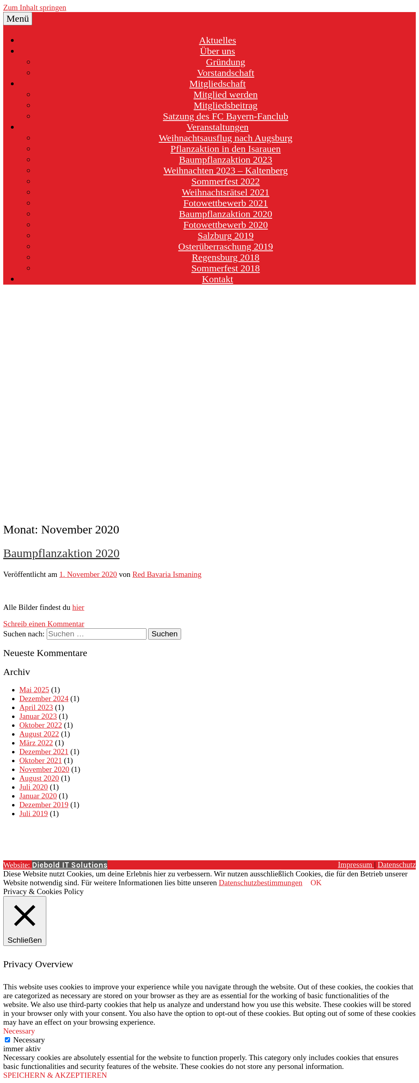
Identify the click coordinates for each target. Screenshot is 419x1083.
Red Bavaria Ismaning (167, 574)
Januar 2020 (38, 796)
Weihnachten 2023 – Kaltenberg (225, 170)
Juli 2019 (33, 813)
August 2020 (39, 778)
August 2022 (39, 734)
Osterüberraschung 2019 (225, 246)
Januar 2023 (38, 716)
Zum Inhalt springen (34, 7)
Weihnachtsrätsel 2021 (225, 192)
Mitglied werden (226, 94)
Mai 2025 (34, 689)
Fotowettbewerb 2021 (226, 203)
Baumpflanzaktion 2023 (225, 159)
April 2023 (36, 707)
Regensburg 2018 (225, 257)
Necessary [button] (19, 1031)
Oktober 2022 (40, 725)
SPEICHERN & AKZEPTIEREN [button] (55, 1075)
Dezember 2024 (43, 698)
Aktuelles (217, 40)
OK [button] (316, 882)
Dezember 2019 (43, 804)
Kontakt (217, 279)
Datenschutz (397, 864)
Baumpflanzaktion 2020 (225, 214)
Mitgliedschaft (218, 83)
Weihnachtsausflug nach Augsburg (225, 138)
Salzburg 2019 (226, 235)
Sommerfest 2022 (226, 181)
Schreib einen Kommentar (43, 623)
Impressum (356, 864)
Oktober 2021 (40, 760)
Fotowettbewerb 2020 (226, 224)
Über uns (217, 51)
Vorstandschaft (225, 73)
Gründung (225, 62)
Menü (17, 18)
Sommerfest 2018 (226, 268)
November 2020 (44, 769)
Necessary (29, 1040)
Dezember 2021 (43, 751)
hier (78, 607)
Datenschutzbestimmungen (261, 882)
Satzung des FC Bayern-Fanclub (225, 116)
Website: (55, 865)
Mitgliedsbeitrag (226, 105)
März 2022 (36, 742)
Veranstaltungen (217, 127)
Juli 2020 (33, 787)
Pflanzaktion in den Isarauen (226, 149)
